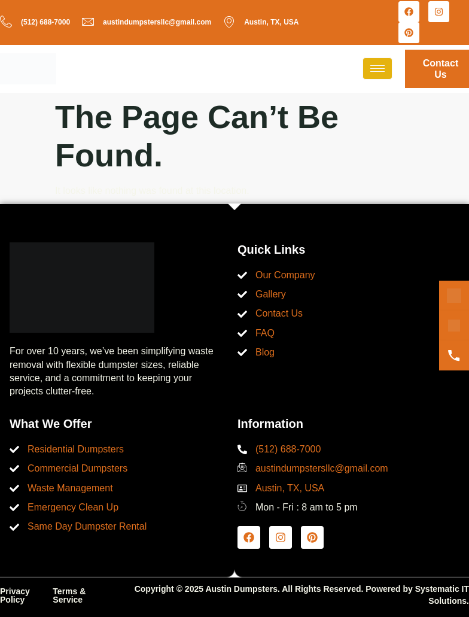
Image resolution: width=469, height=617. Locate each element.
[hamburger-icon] (377, 68)
